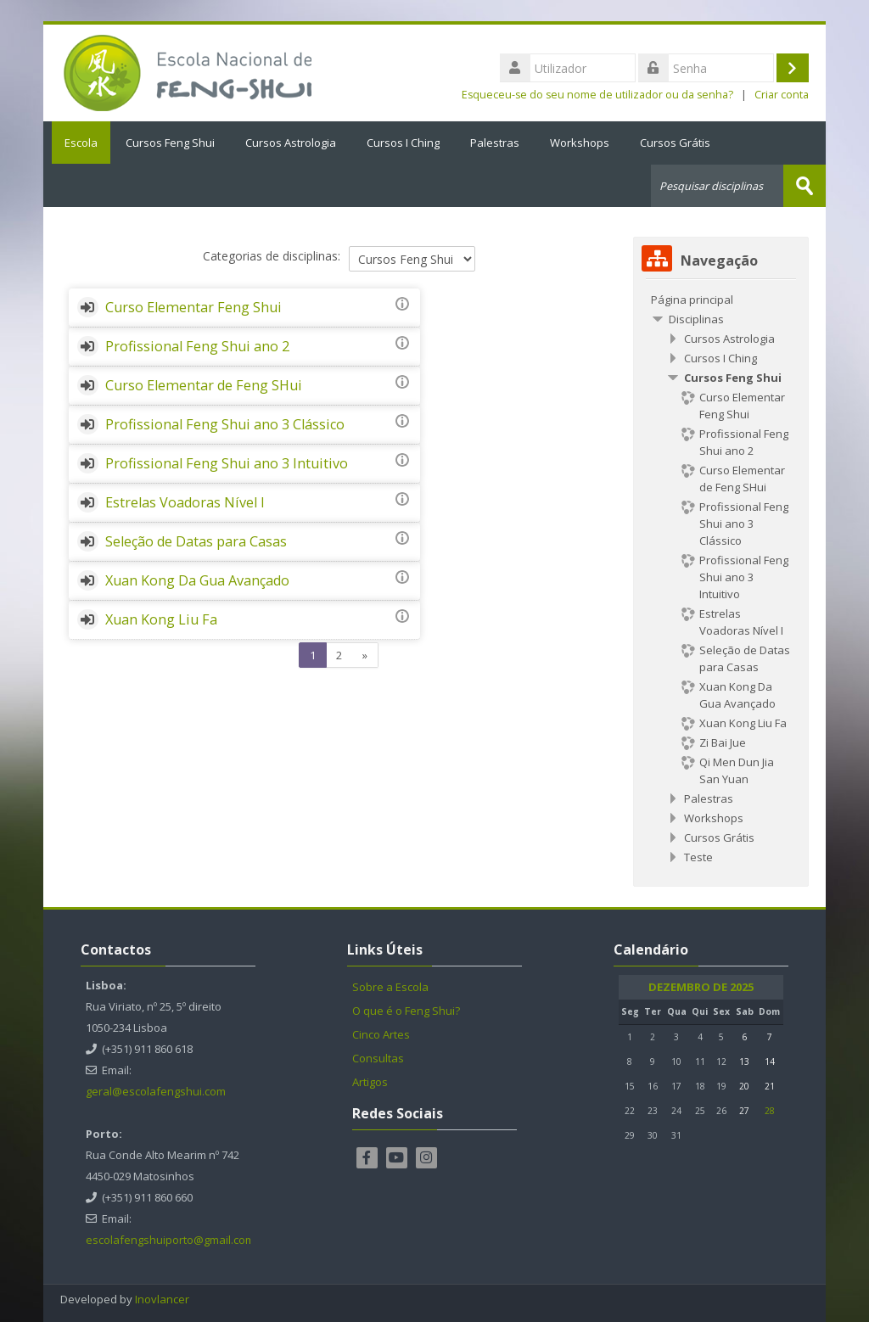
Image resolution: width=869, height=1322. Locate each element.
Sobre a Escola (390, 986)
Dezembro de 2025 (701, 986)
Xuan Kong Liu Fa (161, 682)
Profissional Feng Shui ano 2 (197, 345)
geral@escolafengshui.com (156, 1090)
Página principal (692, 298)
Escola (76, 142)
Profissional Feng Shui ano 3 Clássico (225, 423)
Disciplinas (696, 318)
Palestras (494, 142)
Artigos (370, 1081)
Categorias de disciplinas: (271, 256)
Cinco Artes (381, 1033)
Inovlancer (162, 1298)
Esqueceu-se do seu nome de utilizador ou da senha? (597, 94)
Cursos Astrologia (290, 142)
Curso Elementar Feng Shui (193, 306)
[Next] (365, 718)
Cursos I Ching (403, 142)
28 (770, 1110)
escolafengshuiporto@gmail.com (170, 1238)
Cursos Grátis (675, 142)
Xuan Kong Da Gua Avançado (197, 643)
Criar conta (781, 94)
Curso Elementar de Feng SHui (203, 384)
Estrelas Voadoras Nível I (185, 565)
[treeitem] (720, 298)
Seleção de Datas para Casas (196, 604)
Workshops (579, 142)
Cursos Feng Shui (170, 142)
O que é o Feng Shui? (406, 1009)
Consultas (378, 1057)
